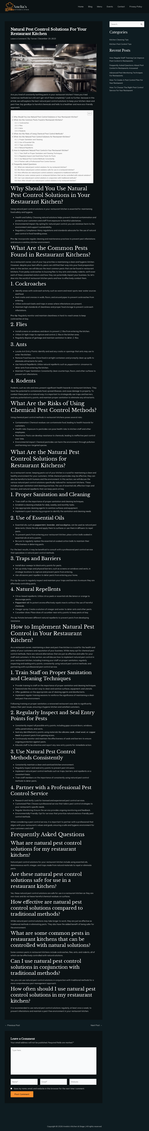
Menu (102, 6)
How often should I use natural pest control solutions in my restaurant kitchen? (48, 183)
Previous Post (12, 1028)
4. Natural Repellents (26, 147)
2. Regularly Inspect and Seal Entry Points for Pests (38, 156)
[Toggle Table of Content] (91, 113)
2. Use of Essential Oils (26, 142)
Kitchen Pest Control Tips (121, 44)
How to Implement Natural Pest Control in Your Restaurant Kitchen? (43, 150)
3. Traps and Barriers (26, 145)
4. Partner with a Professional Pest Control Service (37, 161)
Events (111, 6)
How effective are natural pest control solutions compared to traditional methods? (50, 172)
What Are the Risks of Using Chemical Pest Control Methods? (40, 133)
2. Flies (20, 125)
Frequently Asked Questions (26, 164)
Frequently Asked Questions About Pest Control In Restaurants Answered (125, 68)
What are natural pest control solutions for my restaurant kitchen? (44, 167)
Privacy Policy (136, 6)
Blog (93, 6)
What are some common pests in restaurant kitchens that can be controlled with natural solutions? (52, 176)
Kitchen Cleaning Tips (119, 40)
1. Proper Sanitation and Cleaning (31, 139)
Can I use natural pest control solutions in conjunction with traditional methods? (49, 180)
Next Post (96, 1028)
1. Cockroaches (24, 123)
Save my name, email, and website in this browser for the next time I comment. (49, 1093)
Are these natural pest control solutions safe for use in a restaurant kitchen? (47, 170)
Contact (122, 6)
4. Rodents (22, 131)
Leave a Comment (19, 38)
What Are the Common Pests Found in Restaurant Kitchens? (40, 120)
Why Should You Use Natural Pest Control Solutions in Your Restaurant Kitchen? (48, 117)
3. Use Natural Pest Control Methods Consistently (37, 159)
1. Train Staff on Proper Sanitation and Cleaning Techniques (41, 153)
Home (84, 6)
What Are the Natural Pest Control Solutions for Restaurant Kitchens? (44, 136)
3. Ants (20, 128)
